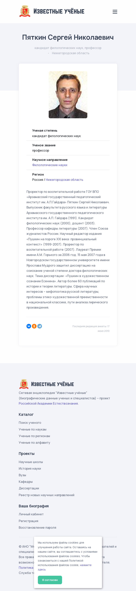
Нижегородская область (64, 180)
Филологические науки (49, 165)
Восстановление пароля (37, 527)
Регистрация (28, 521)
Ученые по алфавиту (34, 442)
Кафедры (26, 481)
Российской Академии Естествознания (48, 403)
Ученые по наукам (32, 429)
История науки (30, 468)
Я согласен (50, 580)
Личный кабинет (31, 514)
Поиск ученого (30, 422)
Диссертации (29, 488)
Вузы (22, 475)
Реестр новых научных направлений (46, 495)
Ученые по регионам (34, 436)
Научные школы (31, 462)
